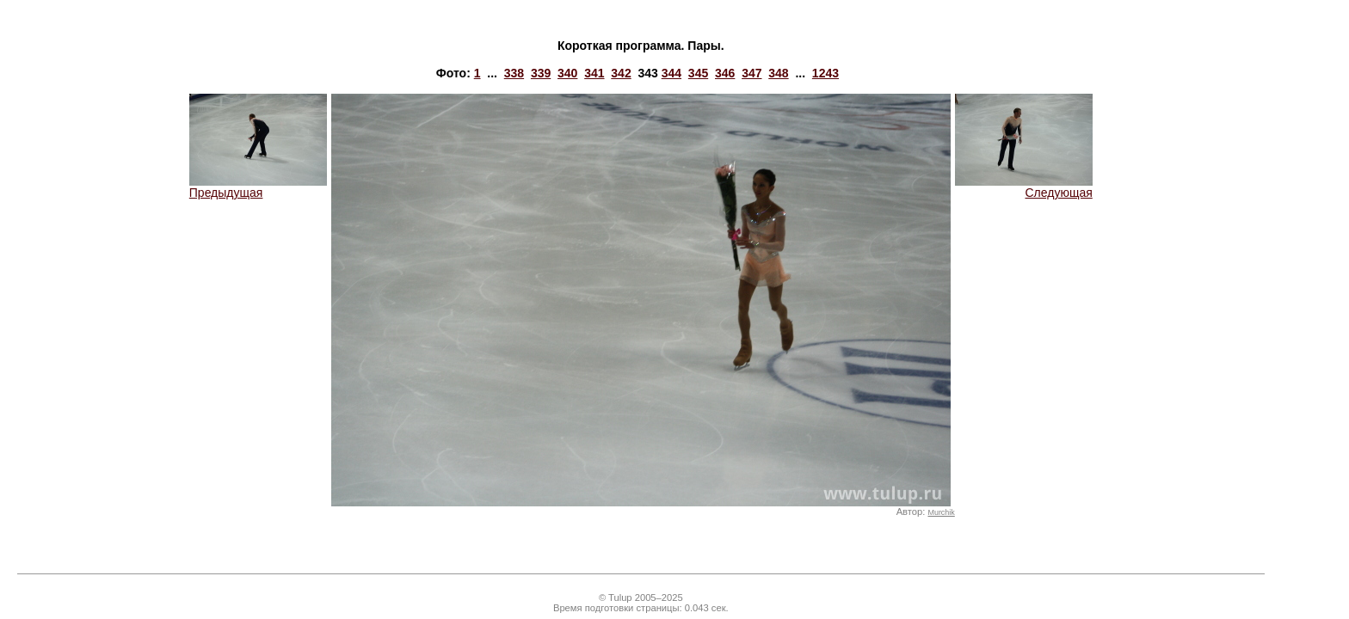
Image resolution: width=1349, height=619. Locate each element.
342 (621, 73)
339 (541, 73)
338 (514, 73)
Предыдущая (258, 187)
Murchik (940, 512)
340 (567, 73)
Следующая (1024, 187)
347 (751, 73)
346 (725, 73)
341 (594, 73)
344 (671, 73)
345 (698, 73)
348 (778, 73)
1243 (825, 73)
